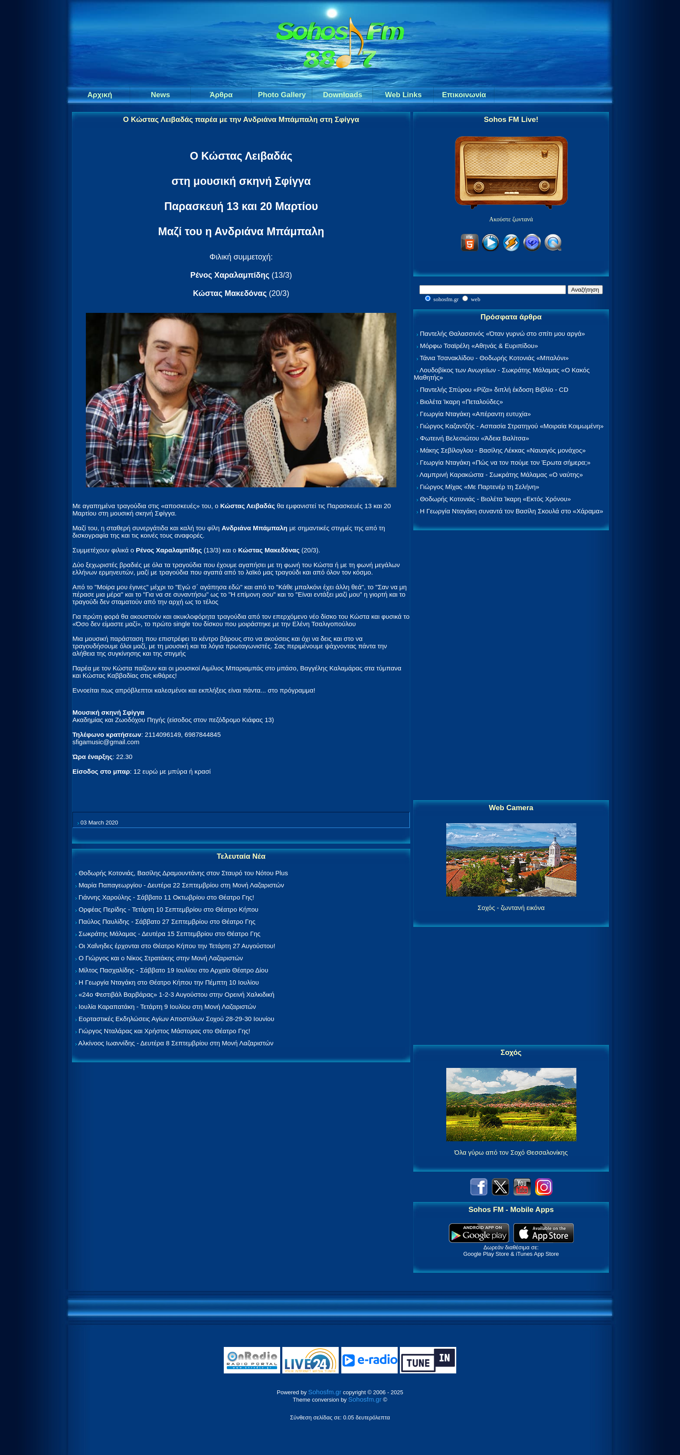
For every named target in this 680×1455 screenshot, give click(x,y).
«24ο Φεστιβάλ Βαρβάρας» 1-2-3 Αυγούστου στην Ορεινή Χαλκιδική (176, 994)
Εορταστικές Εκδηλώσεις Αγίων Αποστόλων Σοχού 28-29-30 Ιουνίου (176, 1018)
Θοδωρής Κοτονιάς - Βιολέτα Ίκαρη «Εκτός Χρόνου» (495, 499)
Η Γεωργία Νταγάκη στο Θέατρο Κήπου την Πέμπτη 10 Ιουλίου (168, 982)
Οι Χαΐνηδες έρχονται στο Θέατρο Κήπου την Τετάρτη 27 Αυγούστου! (176, 945)
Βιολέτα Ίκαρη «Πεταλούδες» (461, 401)
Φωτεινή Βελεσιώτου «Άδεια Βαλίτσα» (474, 438)
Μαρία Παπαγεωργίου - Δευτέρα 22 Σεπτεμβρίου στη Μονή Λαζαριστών (181, 885)
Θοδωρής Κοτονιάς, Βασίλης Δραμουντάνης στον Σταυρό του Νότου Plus (183, 873)
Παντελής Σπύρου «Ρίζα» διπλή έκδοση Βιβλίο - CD (494, 389)
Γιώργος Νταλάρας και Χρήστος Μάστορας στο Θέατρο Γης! (164, 1031)
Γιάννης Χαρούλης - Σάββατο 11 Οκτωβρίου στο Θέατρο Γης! (166, 897)
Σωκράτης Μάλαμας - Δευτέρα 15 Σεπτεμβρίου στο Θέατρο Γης (169, 933)
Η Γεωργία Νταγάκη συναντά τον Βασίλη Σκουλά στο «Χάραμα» (511, 511)
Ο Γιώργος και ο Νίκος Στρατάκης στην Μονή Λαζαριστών (160, 958)
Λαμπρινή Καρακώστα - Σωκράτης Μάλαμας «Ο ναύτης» (501, 474)
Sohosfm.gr (325, 1392)
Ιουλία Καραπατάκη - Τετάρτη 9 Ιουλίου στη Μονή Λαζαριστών (167, 1006)
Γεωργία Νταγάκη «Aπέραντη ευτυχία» (475, 413)
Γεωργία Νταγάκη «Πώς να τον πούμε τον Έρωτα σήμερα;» (505, 462)
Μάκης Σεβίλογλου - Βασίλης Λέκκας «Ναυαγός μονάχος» (502, 450)
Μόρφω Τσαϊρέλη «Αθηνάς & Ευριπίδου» (479, 345)
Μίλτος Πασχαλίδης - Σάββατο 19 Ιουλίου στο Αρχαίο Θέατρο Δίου (173, 970)
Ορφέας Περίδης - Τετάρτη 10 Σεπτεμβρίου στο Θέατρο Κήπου (168, 909)
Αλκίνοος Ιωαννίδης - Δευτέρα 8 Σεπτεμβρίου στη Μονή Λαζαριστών (175, 1043)
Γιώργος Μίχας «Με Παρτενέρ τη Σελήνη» (479, 486)
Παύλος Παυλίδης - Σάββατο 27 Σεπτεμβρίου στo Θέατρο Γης (166, 921)
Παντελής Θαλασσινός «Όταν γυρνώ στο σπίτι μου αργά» (502, 333)
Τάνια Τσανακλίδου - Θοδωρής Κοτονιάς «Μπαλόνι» (494, 357)
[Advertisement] (511, 665)
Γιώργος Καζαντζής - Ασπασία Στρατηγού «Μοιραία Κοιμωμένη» (512, 426)
